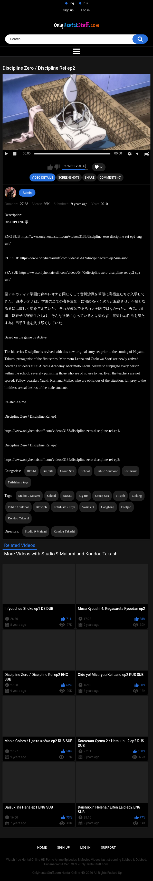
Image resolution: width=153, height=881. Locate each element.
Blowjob (41, 507)
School (85, 471)
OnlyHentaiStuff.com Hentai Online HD (58, 873)
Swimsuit (131, 471)
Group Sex (67, 471)
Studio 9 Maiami (29, 496)
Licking (137, 496)
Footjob (126, 507)
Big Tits (48, 471)
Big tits (83, 496)
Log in (85, 10)
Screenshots (69, 177)
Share (89, 177)
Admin (27, 193)
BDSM (31, 471)
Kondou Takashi (18, 518)
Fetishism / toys (18, 482)
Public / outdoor (107, 471)
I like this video (50, 167)
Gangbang (107, 507)
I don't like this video (57, 167)
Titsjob (120, 496)
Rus (85, 3)
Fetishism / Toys (64, 507)
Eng (71, 3)
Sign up (68, 10)
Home (42, 847)
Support (108, 847)
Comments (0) (110, 177)
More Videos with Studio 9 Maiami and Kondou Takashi (61, 553)
